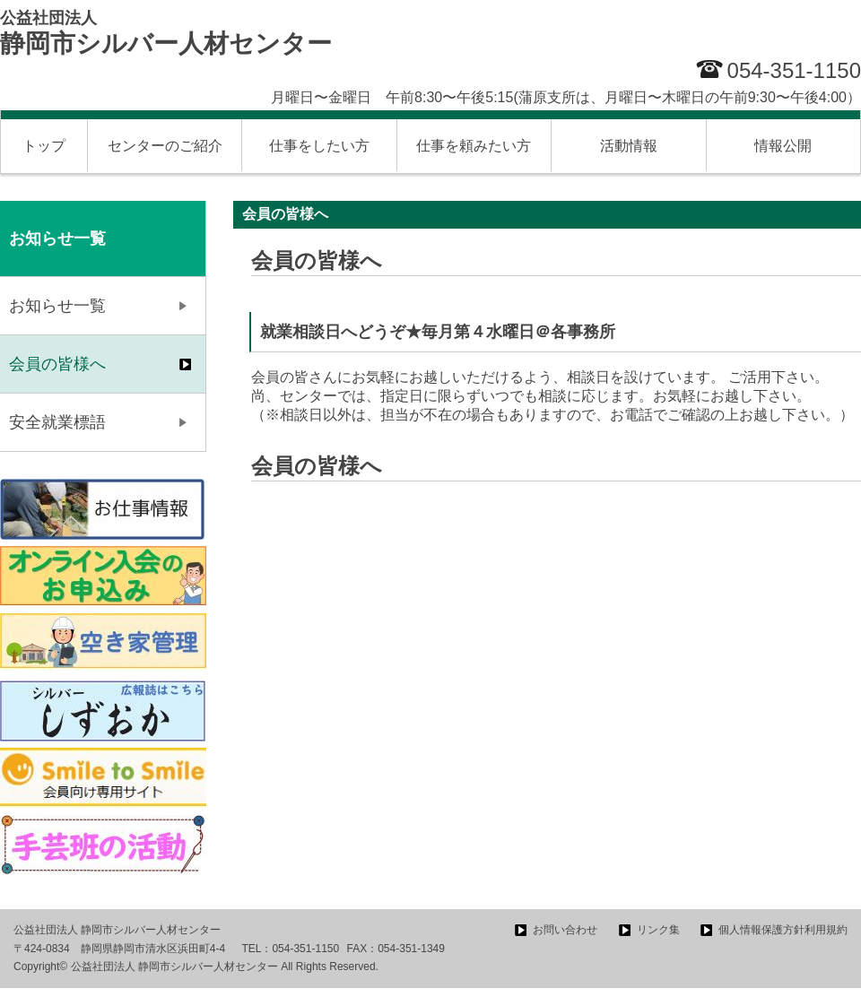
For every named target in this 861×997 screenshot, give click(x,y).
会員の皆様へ (57, 364)
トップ (43, 145)
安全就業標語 (57, 422)
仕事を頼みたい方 (473, 145)
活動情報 (628, 145)
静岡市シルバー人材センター (166, 33)
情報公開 (783, 145)
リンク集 (658, 929)
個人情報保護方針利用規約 (783, 929)
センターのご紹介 (165, 145)
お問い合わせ (565, 929)
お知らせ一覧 (57, 306)
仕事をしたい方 (319, 145)
